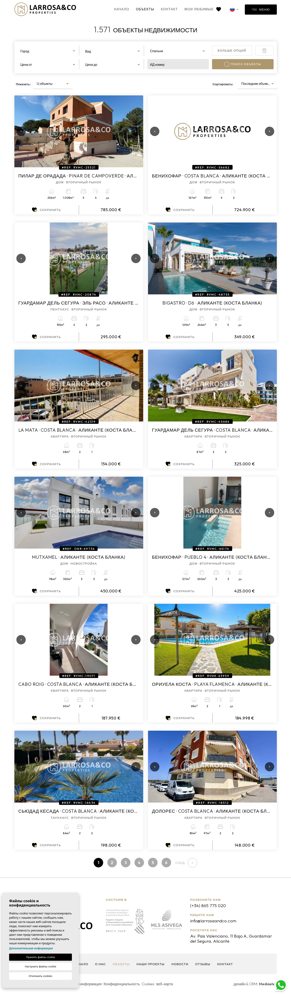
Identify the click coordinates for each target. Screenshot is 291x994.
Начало (119, 9)
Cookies (150, 984)
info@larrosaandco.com (213, 921)
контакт (167, 9)
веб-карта (166, 984)
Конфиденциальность (123, 984)
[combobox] (48, 50)
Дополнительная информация (31, 948)
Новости (180, 964)
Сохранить (46, 209)
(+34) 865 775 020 (208, 906)
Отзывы (203, 964)
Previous (18, 131)
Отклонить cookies (40, 976)
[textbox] (48, 51)
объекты (142, 9)
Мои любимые (200, 9)
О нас (100, 964)
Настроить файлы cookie (40, 966)
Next (135, 131)
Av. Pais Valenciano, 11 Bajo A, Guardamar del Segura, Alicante (231, 938)
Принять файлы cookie (40, 957)
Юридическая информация (80, 984)
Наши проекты (150, 964)
